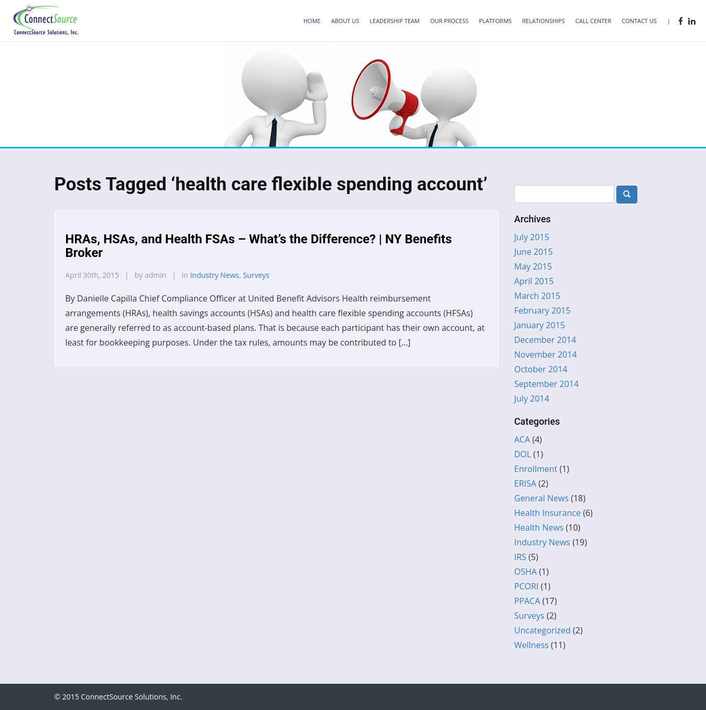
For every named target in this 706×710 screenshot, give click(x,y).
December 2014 (545, 340)
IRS (520, 557)
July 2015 (531, 237)
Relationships (543, 21)
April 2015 (533, 281)
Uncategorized (542, 630)
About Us (345, 21)
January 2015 (539, 325)
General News (541, 498)
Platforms (495, 21)
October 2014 (541, 369)
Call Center (593, 21)
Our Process (449, 21)
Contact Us (639, 21)
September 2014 (546, 384)
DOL (522, 454)
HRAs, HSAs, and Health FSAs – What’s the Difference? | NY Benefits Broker (259, 246)
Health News (538, 527)
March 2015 (537, 296)
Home (312, 21)
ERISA (525, 483)
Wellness (531, 645)
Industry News (215, 275)
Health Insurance (547, 513)
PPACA (527, 601)
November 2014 (545, 354)
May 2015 (533, 266)
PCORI (526, 586)
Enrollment (535, 469)
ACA (522, 439)
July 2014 (531, 398)
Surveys (256, 275)
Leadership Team (394, 21)
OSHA (525, 571)
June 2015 (533, 251)
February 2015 (542, 310)
